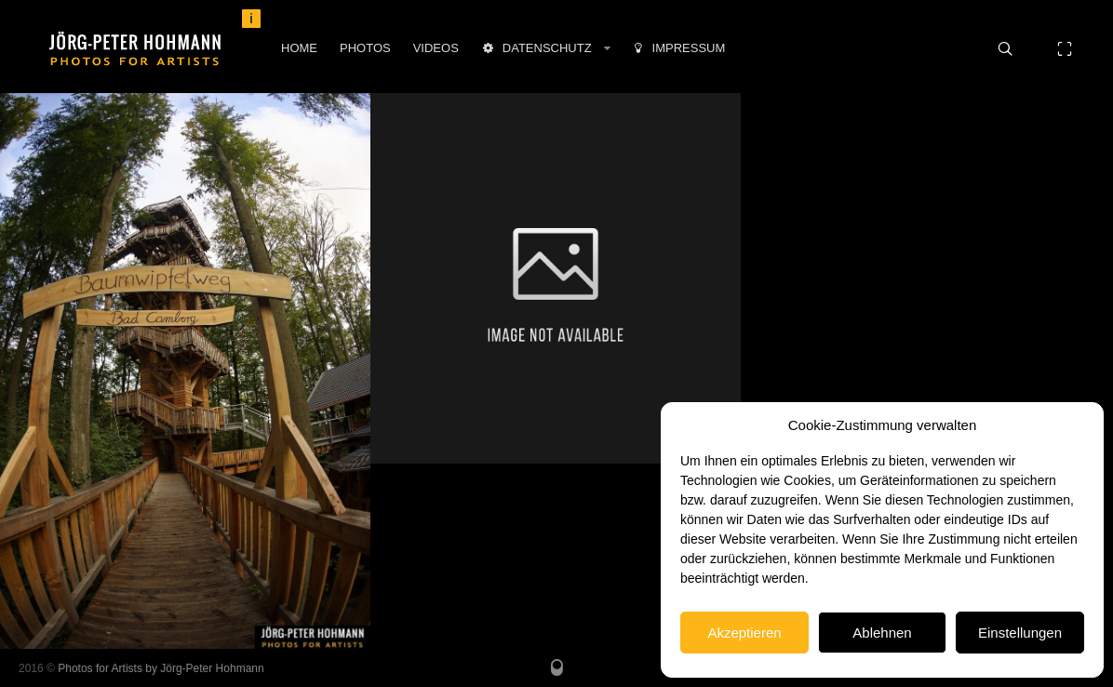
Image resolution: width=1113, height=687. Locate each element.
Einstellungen (1020, 632)
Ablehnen (881, 632)
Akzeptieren (744, 632)
